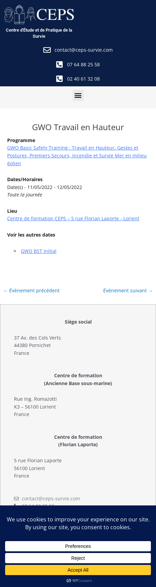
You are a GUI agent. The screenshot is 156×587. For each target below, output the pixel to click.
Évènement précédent (31, 290)
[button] (78, 95)
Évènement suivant (128, 290)
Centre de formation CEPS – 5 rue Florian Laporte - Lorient (73, 218)
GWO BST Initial (39, 251)
